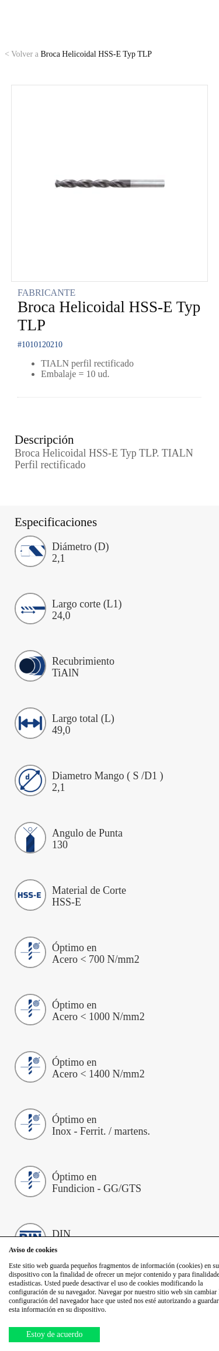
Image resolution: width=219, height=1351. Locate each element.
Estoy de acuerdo (54, 1334)
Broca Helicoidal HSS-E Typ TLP (78, 54)
